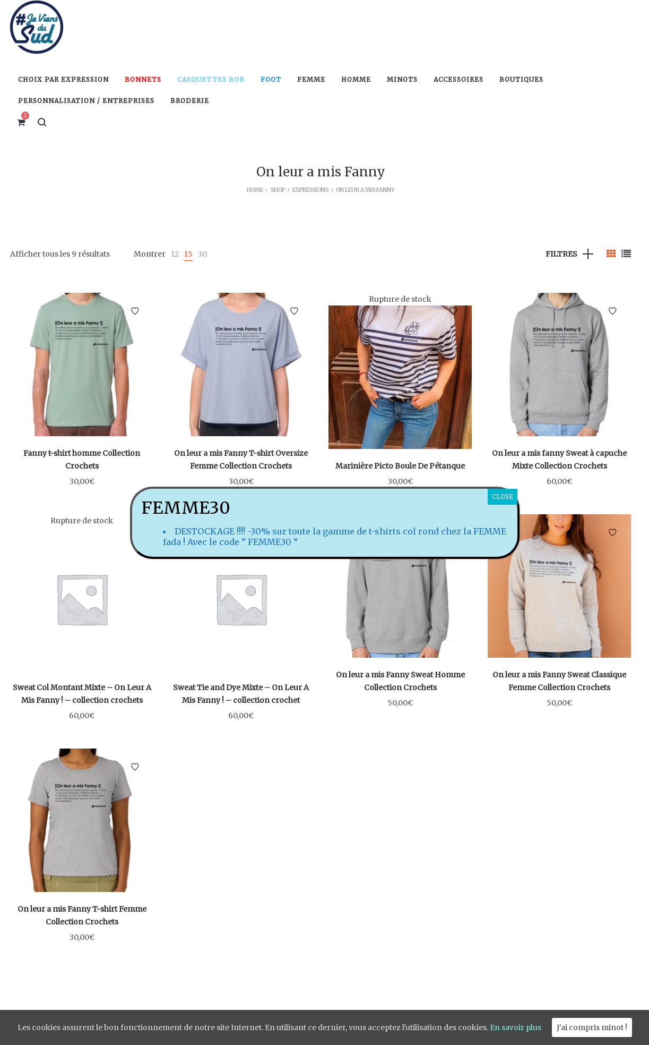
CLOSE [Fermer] (502, 496)
